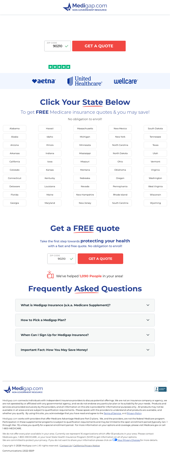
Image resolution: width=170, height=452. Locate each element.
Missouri (85, 161)
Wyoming (155, 203)
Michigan (85, 136)
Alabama (15, 128)
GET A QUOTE (99, 46)
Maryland (50, 203)
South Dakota (155, 128)
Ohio (120, 161)
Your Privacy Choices (129, 440)
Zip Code (52, 43)
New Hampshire (85, 194)
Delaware (14, 186)
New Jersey (85, 203)
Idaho (50, 136)
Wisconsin (155, 194)
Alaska (14, 136)
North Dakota (120, 153)
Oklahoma (120, 169)
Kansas (50, 169)
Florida (14, 194)
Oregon (120, 178)
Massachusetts (85, 128)
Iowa (49, 161)
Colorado (14, 169)
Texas (155, 145)
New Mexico (120, 128)
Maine (49, 194)
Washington (155, 178)
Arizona (14, 145)
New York (120, 136)
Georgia (14, 203)
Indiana (50, 153)
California (14, 161)
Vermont (155, 161)
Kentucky (50, 178)
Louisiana (49, 186)
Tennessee (155, 136)
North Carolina (120, 145)
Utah (155, 153)
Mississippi (85, 153)
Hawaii (50, 128)
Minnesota (85, 145)
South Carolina (120, 203)
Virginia (155, 169)
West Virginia (155, 186)
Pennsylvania (120, 186)
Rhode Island (120, 194)
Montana (85, 169)
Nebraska (85, 178)
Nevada (85, 186)
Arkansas (15, 153)
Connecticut (14, 178)
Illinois (49, 145)
